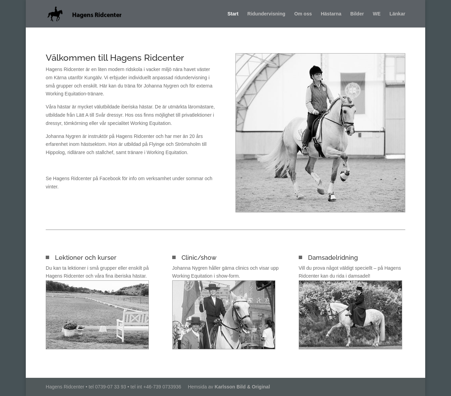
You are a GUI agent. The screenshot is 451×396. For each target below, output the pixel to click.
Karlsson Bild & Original (242, 386)
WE (377, 13)
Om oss (303, 13)
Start (233, 13)
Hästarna (331, 13)
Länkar (397, 13)
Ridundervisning (266, 13)
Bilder (357, 13)
